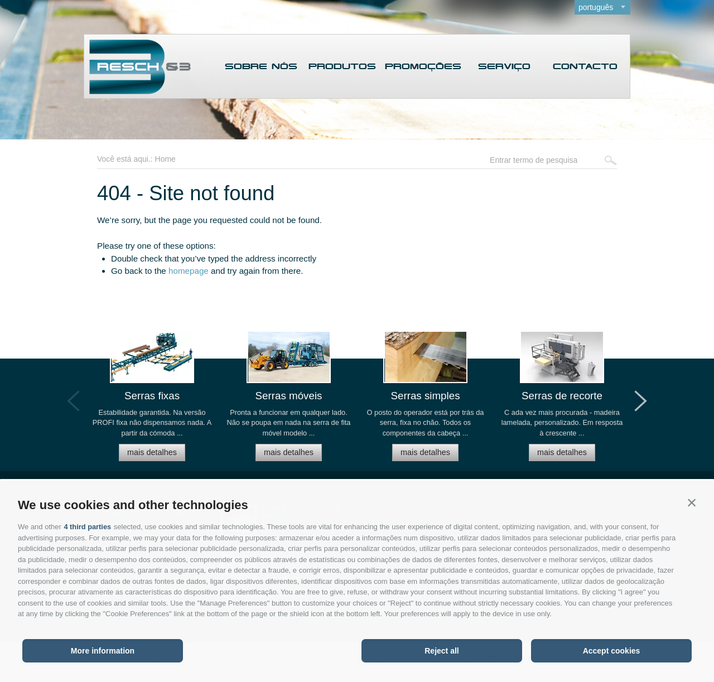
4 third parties (88, 527)
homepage (188, 270)
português (595, 7)
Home (165, 158)
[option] (152, 401)
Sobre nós (261, 67)
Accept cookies (611, 650)
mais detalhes (152, 451)
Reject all (441, 650)
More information (102, 650)
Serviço (504, 67)
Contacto (585, 67)
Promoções (423, 67)
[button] (691, 502)
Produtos (342, 67)
